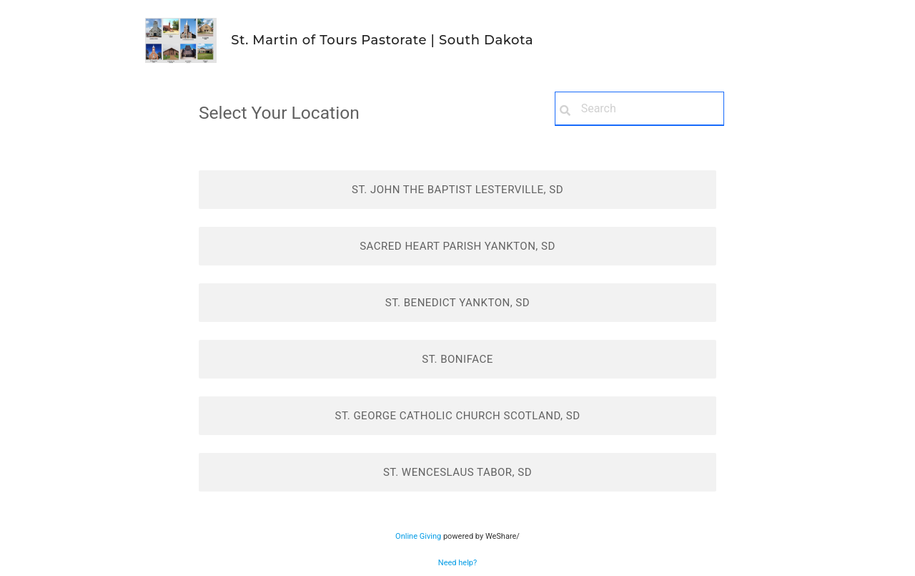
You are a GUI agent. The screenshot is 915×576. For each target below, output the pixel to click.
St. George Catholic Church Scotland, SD (457, 415)
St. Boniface (457, 359)
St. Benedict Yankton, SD (457, 302)
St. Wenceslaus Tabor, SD (457, 472)
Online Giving (418, 536)
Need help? (457, 562)
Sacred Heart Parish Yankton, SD (457, 246)
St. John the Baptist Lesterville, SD (457, 189)
